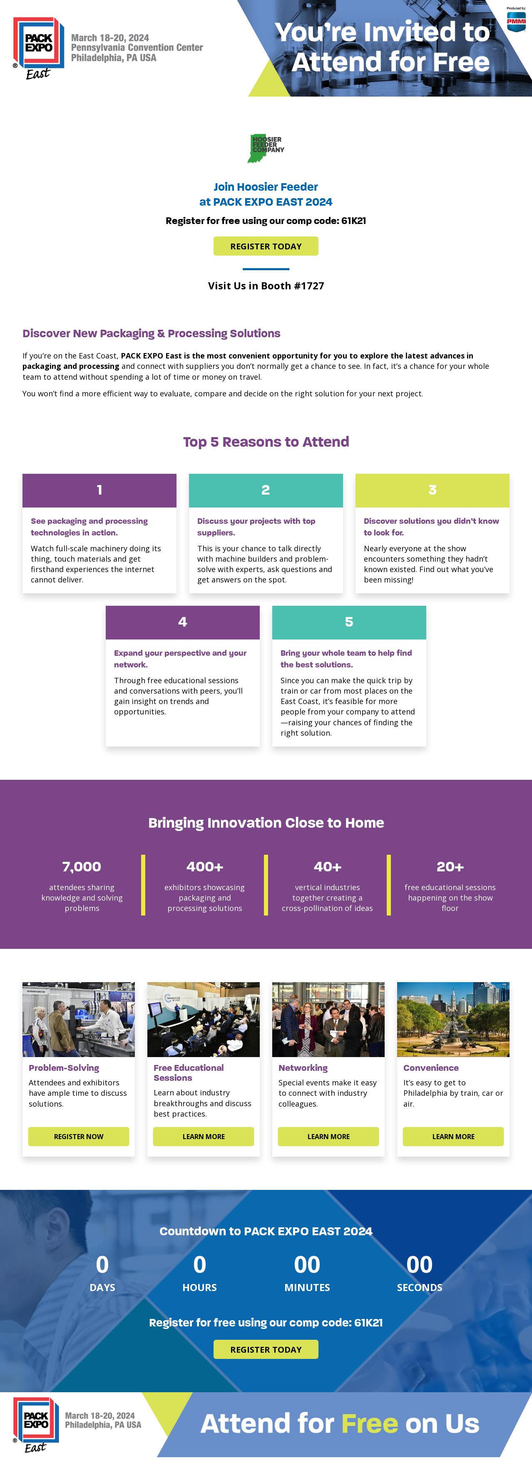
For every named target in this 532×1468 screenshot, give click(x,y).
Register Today (266, 246)
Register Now (78, 1136)
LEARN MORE (204, 1136)
